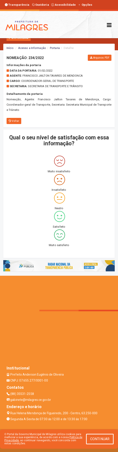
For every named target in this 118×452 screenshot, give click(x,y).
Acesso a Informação (32, 48)
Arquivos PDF (99, 57)
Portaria (55, 48)
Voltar (14, 120)
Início (10, 48)
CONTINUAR (99, 439)
